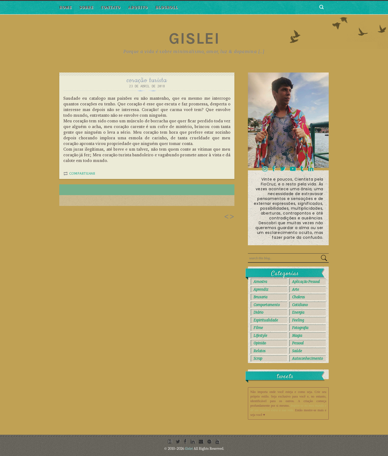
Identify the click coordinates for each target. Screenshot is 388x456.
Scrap (258, 358)
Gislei (194, 38)
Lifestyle (260, 335)
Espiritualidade (266, 320)
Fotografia (300, 328)
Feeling (298, 320)
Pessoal (298, 343)
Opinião (260, 343)
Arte (295, 289)
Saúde (297, 351)
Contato (110, 7)
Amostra (260, 281)
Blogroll (166, 7)
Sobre (86, 7)
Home (65, 7)
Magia (297, 335)
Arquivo (138, 7)
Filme (258, 328)
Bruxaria (260, 297)
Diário (258, 312)
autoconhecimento (307, 358)
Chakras (298, 297)
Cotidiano (300, 305)
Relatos (259, 351)
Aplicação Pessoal (306, 281)
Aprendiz (261, 289)
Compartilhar (82, 173)
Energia (298, 312)
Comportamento (267, 305)
